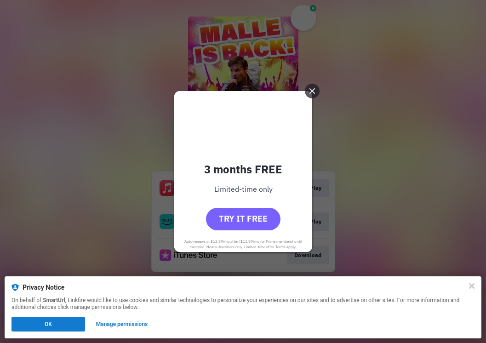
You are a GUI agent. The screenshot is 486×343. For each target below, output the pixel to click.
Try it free (243, 218)
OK (48, 324)
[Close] (471, 286)
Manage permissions (122, 324)
